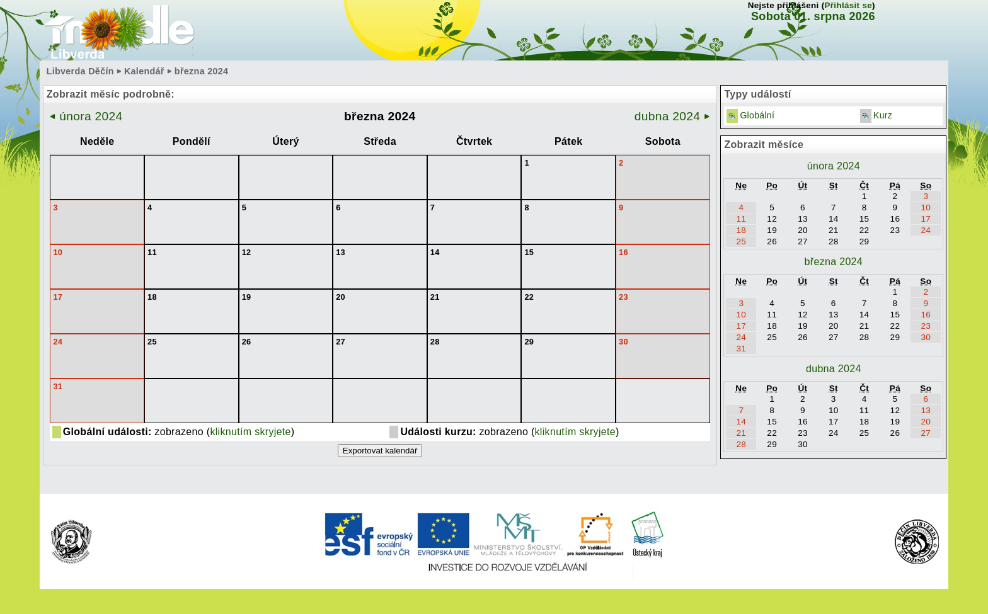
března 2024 (834, 261)
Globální (757, 115)
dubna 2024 (672, 116)
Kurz (882, 115)
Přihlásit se (849, 5)
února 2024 (86, 116)
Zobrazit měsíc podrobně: (111, 94)
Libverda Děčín (80, 71)
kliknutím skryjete (250, 431)
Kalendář (144, 71)
